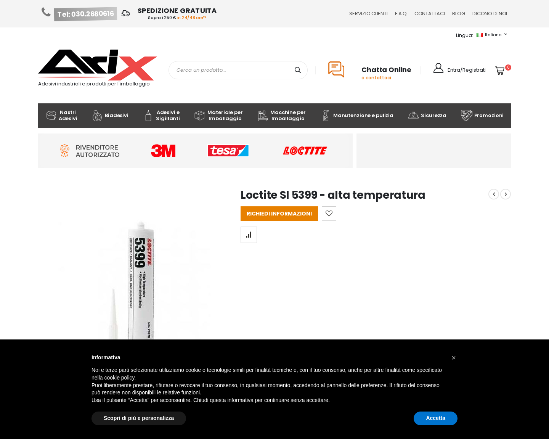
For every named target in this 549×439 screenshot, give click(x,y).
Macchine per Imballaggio (281, 115)
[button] (454, 358)
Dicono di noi (489, 13)
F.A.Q (401, 13)
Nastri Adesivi (61, 115)
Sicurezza (427, 115)
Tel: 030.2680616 (86, 14)
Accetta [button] (435, 418)
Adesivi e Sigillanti (161, 115)
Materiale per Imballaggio (218, 115)
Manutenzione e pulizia (356, 115)
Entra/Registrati (467, 70)
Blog (458, 13)
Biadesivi (110, 115)
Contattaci (429, 13)
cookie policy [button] (119, 378)
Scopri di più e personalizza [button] (139, 418)
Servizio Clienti (368, 13)
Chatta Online (386, 69)
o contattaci (376, 77)
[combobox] (238, 70)
